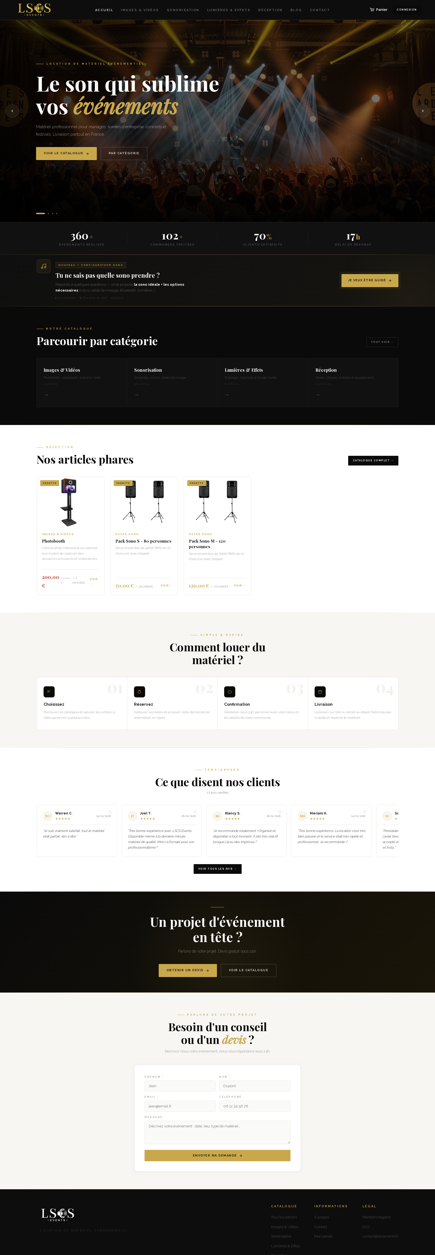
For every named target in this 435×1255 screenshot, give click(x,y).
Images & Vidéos (140, 10)
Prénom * (154, 1083)
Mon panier (323, 1236)
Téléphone (230, 1103)
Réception (270, 10)
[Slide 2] (48, 213)
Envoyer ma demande (217, 1161)
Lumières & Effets (229, 10)
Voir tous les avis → (217, 874)
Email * (152, 1103)
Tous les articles (284, 1217)
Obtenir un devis (187, 976)
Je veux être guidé (370, 280)
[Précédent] (12, 111)
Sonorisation (183, 10)
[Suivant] (422, 111)
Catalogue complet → (373, 466)
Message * (155, 1123)
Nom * (225, 1083)
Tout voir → (382, 348)
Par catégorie (124, 153)
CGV (366, 1227)
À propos (321, 1217)
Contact (320, 10)
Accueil (104, 10)
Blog (296, 10)
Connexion (407, 9)
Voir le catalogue (66, 153)
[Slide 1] (40, 213)
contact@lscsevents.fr (380, 1236)
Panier (379, 9)
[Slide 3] (52, 213)
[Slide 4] (56, 213)
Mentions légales (376, 1217)
